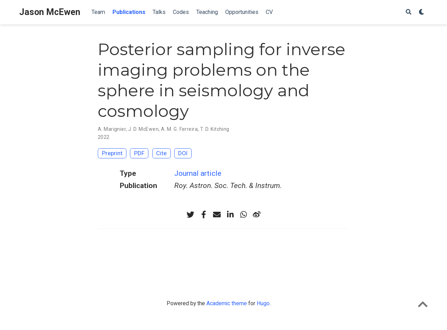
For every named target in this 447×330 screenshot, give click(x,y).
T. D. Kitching (214, 129)
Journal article (197, 173)
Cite (161, 153)
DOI (183, 153)
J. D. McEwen (143, 129)
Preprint (112, 153)
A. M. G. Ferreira (179, 129)
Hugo (263, 303)
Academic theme (226, 303)
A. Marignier (112, 129)
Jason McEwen (49, 12)
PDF (139, 153)
